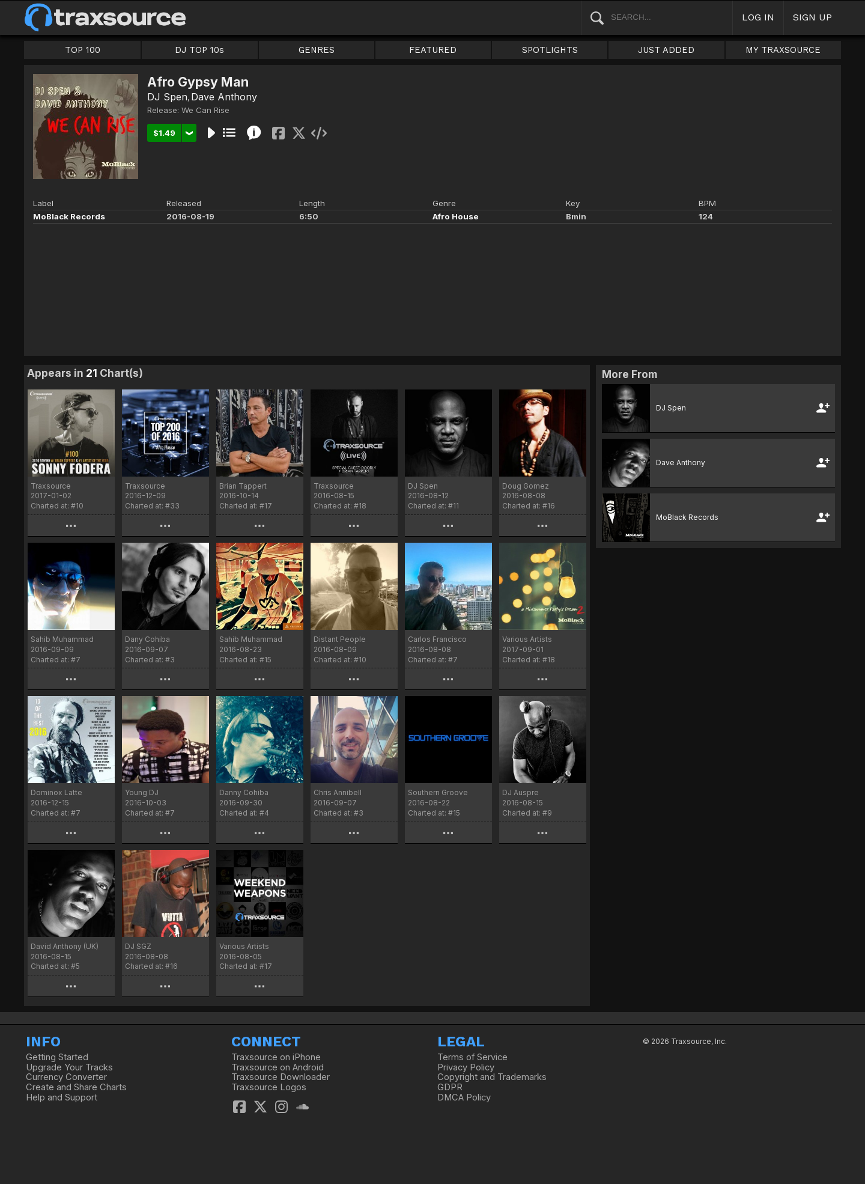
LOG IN (758, 17)
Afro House (455, 216)
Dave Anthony (224, 97)
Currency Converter (66, 1077)
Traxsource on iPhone (276, 1057)
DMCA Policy (464, 1097)
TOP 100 (82, 49)
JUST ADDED (666, 49)
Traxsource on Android (277, 1067)
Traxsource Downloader (280, 1077)
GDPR (450, 1087)
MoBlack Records (69, 216)
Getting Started (57, 1057)
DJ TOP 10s (199, 49)
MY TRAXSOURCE (783, 49)
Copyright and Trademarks (492, 1077)
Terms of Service (472, 1057)
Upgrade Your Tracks (69, 1067)
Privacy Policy (465, 1067)
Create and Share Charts (76, 1087)
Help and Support (61, 1097)
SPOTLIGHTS (550, 49)
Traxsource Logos (268, 1087)
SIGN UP (812, 17)
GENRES (317, 49)
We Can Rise (205, 110)
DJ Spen (167, 97)
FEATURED (433, 49)
